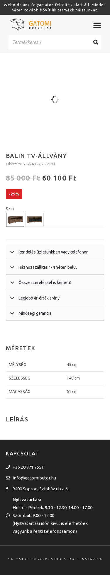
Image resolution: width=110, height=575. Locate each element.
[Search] (95, 42)
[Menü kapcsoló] (97, 25)
